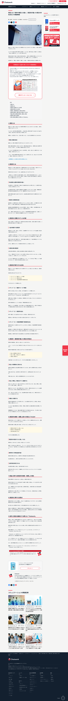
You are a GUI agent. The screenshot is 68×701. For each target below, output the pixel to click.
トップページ (11, 675)
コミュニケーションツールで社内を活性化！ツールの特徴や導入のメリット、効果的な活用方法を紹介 (34, 610)
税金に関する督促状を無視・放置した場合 (19, 114)
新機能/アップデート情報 (23, 677)
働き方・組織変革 (56, 6)
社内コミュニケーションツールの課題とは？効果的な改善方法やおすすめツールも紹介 (34, 629)
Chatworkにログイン (61, 3)
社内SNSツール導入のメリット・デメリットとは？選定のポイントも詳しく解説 (34, 647)
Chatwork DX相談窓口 (51, 3)
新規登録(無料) (65, 350)
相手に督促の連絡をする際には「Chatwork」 (19, 117)
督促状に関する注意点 (15, 115)
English (52, 677)
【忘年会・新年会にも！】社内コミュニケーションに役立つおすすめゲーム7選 (16, 647)
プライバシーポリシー (43, 679)
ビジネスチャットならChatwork (12, 653)
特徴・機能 (10, 679)
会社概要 (41, 675)
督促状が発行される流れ (15, 109)
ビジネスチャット (25, 6)
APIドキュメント (32, 677)
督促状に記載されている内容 (16, 107)
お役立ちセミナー (11, 686)
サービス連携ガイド (33, 675)
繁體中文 (52, 679)
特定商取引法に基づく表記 (23, 687)
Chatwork (7, 2)
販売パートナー (32, 679)
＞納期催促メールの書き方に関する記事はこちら (17, 159)
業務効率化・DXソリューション (46, 6)
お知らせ (20, 675)
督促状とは (13, 106)
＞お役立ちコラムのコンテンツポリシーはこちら (24, 581)
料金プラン (10, 677)
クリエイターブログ (33, 686)
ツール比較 (10, 695)
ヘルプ (20, 683)
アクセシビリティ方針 (22, 690)
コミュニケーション (12, 606)
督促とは (12, 104)
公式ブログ (31, 684)
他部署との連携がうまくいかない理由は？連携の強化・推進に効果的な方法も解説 (16, 609)
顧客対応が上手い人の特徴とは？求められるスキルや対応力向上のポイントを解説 (16, 628)
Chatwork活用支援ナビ (22, 685)
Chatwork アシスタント (41, 3)
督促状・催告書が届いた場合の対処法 (18, 110)
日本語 (52, 675)
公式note (31, 688)
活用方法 (10, 688)
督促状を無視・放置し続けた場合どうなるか (19, 112)
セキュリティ (11, 693)
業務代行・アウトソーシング (34, 6)
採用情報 (41, 677)
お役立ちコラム (12, 6)
